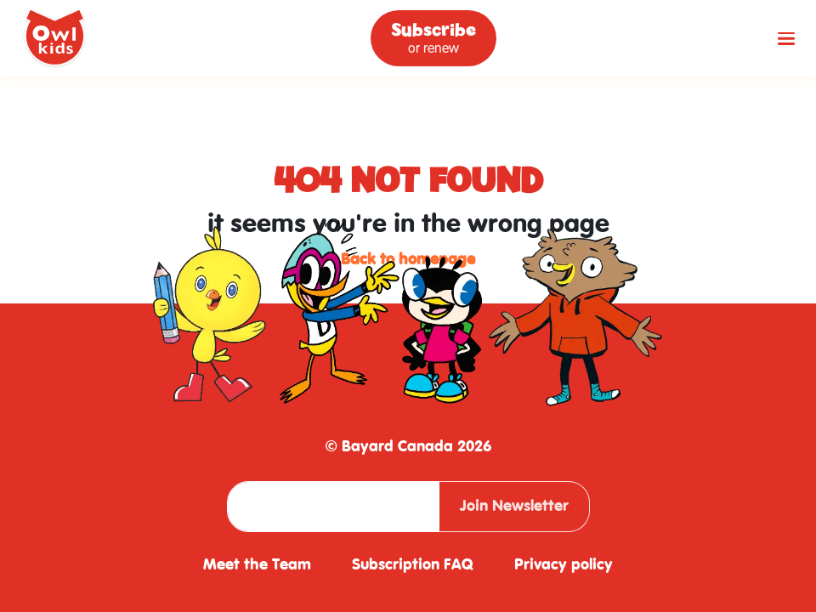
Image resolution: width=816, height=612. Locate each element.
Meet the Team (257, 565)
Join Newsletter (514, 506)
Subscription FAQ (412, 565)
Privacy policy (563, 565)
